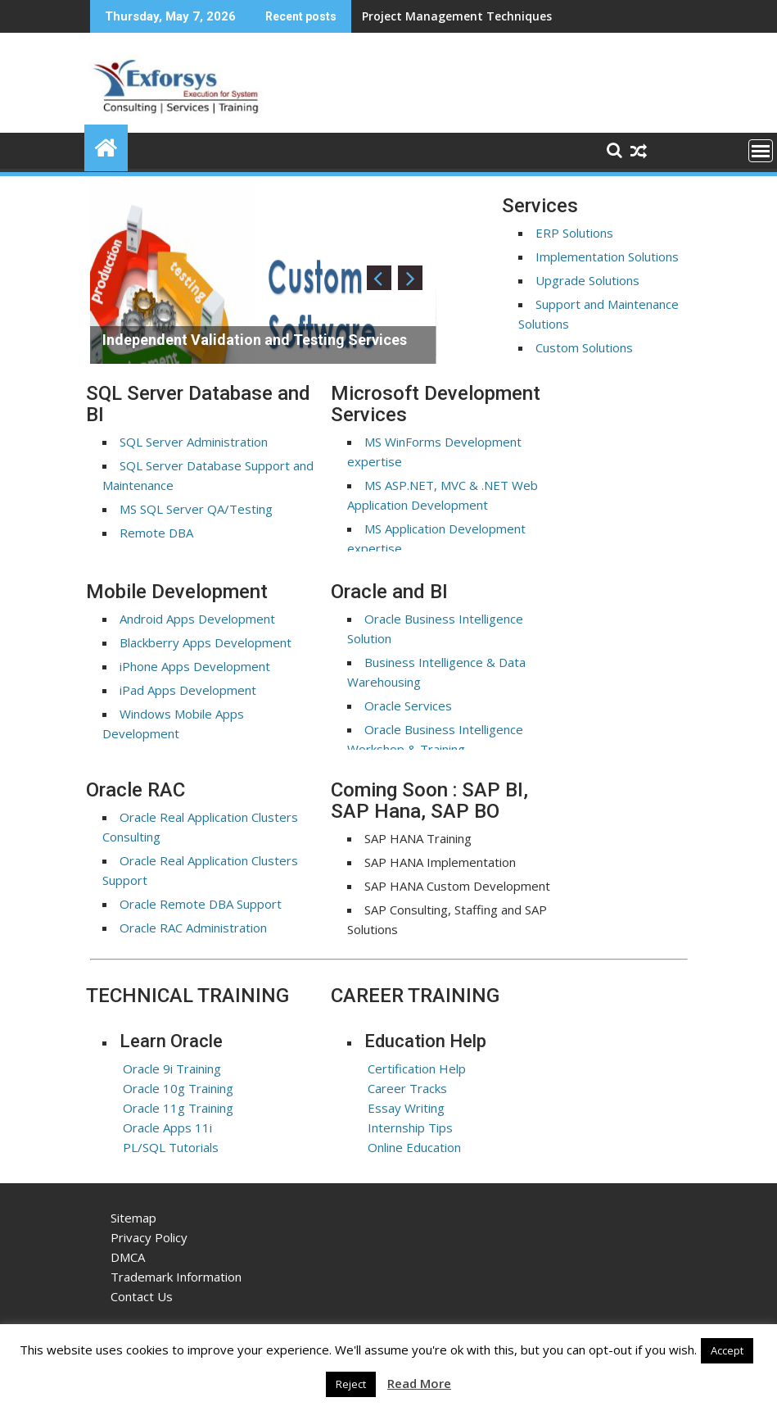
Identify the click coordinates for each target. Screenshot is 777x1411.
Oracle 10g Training (178, 1088)
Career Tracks (407, 1088)
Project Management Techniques (457, 16)
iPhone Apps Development (195, 666)
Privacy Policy (149, 1237)
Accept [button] (727, 1350)
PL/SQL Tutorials (171, 1147)
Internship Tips (410, 1127)
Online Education (414, 1147)
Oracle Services (408, 705)
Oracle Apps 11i (167, 1127)
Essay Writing (406, 1108)
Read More (419, 1383)
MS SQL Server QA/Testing (196, 509)
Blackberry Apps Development (205, 642)
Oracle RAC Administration (193, 927)
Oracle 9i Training (172, 1068)
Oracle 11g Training (178, 1108)
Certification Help (417, 1068)
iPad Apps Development (188, 690)
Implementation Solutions (607, 256)
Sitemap (133, 1217)
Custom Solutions (584, 347)
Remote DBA (156, 532)
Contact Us (142, 1296)
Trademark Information (176, 1276)
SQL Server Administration (194, 441)
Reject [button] (351, 1384)
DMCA (128, 1257)
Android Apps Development (197, 618)
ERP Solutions (574, 233)
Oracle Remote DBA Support (201, 904)
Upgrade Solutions (587, 280)
